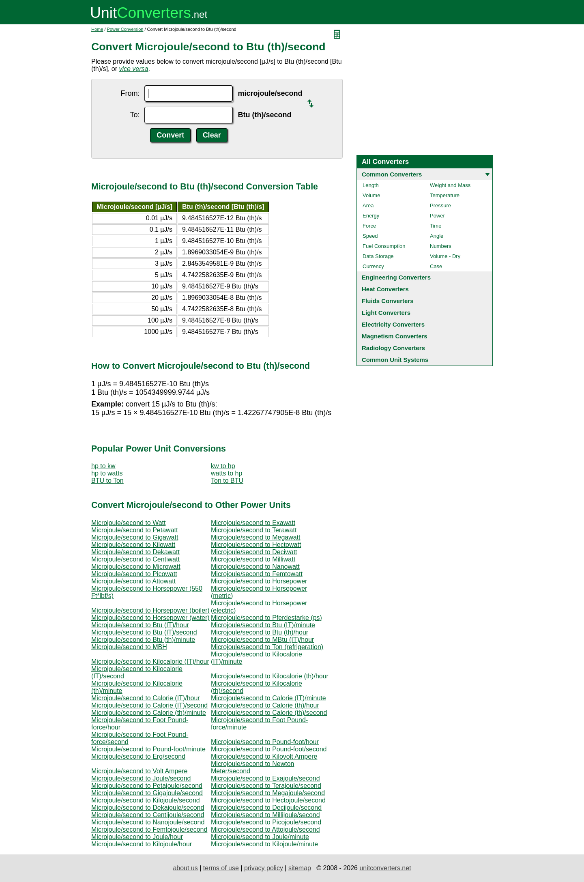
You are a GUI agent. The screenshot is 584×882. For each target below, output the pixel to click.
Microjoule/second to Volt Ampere (139, 771)
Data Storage (378, 256)
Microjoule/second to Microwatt (135, 566)
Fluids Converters (388, 300)
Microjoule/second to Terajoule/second (266, 785)
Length (371, 185)
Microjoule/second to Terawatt (253, 530)
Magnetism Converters (394, 336)
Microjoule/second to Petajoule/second (146, 785)
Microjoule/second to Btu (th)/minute (143, 639)
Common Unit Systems (395, 359)
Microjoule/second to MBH (129, 646)
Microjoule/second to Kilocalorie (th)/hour (269, 676)
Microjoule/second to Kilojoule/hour (141, 844)
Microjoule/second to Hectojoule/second (268, 800)
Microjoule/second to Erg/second (138, 756)
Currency (373, 266)
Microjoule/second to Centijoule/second (147, 814)
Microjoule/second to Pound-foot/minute (148, 749)
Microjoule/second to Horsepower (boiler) (150, 610)
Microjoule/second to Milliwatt (253, 559)
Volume (371, 195)
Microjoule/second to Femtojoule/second (149, 829)
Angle (436, 236)
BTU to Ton (107, 480)
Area (368, 205)
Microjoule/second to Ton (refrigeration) (267, 646)
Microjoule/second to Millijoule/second (265, 814)
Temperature (444, 195)
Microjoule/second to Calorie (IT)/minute (268, 698)
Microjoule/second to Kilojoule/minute (264, 844)
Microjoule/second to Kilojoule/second (145, 800)
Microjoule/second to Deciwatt (254, 552)
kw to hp (223, 466)
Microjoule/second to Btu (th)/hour (259, 632)
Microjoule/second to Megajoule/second (268, 792)
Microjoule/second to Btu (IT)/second (144, 632)
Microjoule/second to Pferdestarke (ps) (266, 617)
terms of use (221, 868)
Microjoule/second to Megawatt (256, 537)
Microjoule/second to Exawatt (253, 522)
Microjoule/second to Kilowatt (133, 544)
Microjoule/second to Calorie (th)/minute (148, 712)
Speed (370, 236)
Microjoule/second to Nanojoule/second (147, 822)
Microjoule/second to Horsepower (259, 581)
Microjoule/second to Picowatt (134, 573)
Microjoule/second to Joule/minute (260, 836)
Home (97, 29)
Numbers (440, 246)
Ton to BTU (227, 480)
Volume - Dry (445, 256)
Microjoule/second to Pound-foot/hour (265, 741)
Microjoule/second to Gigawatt (134, 537)
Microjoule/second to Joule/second (141, 778)
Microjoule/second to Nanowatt (255, 566)
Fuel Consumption (384, 246)
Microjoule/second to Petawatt (134, 530)
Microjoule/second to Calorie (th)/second (269, 712)
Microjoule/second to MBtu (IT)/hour (262, 639)
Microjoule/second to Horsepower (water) (150, 617)
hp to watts (106, 473)
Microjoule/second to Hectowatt (256, 544)
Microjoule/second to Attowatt (133, 581)
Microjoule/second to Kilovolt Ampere (264, 756)
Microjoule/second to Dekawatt (135, 552)
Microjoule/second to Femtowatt (257, 573)
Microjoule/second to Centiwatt (135, 559)
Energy (371, 216)
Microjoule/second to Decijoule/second (266, 807)
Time (435, 226)
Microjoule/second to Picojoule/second (266, 822)
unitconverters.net (385, 868)
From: (130, 93)
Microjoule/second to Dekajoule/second (147, 807)
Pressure (440, 205)
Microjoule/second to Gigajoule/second (147, 792)
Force (369, 226)
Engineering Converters (396, 277)
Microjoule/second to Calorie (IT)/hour (145, 698)
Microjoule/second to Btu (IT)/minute (263, 625)
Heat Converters (385, 289)
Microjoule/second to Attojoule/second (265, 829)
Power (437, 216)
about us (185, 868)
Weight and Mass (450, 185)
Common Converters (392, 174)
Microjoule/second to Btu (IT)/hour (140, 625)
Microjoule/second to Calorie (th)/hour (265, 705)
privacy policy (263, 868)
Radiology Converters (393, 347)
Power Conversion (125, 29)
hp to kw (103, 466)
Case (436, 266)
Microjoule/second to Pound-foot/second (269, 749)
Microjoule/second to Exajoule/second (265, 778)
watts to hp (226, 473)
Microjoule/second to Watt (128, 522)
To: (135, 115)
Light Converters (386, 312)
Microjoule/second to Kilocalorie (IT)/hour (150, 661)
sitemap (299, 868)
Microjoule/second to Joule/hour (137, 836)
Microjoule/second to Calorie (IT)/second (149, 705)
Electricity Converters (393, 324)
